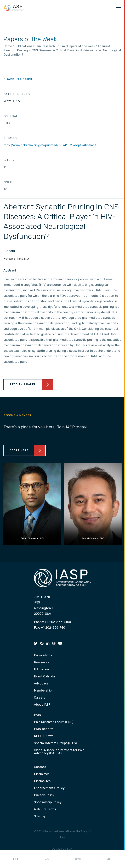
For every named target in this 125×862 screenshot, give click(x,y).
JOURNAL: (11, 116)
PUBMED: (10, 138)
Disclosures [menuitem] (42, 781)
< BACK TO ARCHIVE (18, 79)
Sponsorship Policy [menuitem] (47, 802)
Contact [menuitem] (40, 767)
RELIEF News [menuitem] (43, 736)
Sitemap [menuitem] (40, 816)
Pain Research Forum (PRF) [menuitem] (53, 722)
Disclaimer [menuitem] (41, 774)
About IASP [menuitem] (42, 704)
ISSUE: (8, 182)
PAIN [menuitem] (37, 715)
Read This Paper (23, 384)
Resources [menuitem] (41, 662)
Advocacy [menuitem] (41, 683)
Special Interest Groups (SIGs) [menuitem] (55, 743)
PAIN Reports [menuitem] (43, 729)
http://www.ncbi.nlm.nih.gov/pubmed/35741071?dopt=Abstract (49, 145)
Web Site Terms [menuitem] (45, 809)
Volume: (9, 160)
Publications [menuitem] (43, 655)
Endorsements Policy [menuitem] (49, 788)
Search (78, 856)
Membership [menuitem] (43, 690)
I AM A (46, 856)
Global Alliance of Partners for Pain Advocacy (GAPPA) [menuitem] (59, 752)
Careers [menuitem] (39, 697)
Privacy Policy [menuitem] (44, 795)
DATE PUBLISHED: (17, 94)
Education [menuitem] (41, 669)
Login (109, 856)
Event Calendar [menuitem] (45, 676)
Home (15, 856)
